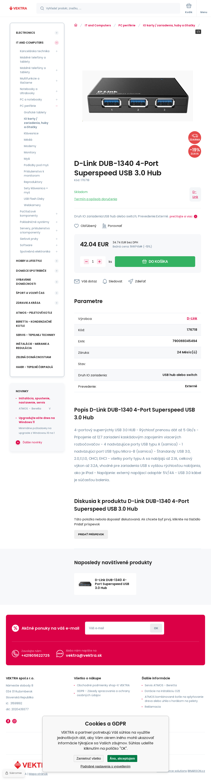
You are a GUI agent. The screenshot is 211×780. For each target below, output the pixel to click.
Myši (27, 159)
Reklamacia (153, 707)
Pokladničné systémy (34, 222)
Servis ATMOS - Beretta (161, 685)
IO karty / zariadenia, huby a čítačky (169, 25)
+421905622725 (35, 655)
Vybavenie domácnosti (26, 282)
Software (26, 245)
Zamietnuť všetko (89, 758)
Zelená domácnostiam (33, 357)
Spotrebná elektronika (35, 251)
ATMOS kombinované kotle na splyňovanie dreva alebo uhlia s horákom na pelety (174, 699)
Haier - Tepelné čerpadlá (34, 367)
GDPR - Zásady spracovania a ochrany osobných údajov (103, 693)
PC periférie (126, 25)
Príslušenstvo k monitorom (34, 173)
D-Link (195, 194)
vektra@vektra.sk (84, 655)
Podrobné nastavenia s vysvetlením (105, 766)
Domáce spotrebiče (31, 271)
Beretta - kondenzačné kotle (34, 324)
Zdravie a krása (28, 303)
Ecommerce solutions (172, 771)
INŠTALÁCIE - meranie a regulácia (32, 346)
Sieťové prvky (29, 239)
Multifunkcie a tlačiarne (29, 80)
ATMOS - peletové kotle (34, 313)
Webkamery (32, 205)
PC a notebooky (31, 99)
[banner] (18, 8)
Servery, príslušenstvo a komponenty (35, 230)
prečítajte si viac (181, 216)
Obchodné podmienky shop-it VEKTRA (103, 685)
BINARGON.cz (196, 771)
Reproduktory (33, 182)
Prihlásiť (156, 628)
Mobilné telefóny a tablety (33, 59)
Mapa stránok (38, 774)
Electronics (25, 33)
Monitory (30, 152)
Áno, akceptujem (122, 758)
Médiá (28, 140)
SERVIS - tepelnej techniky (35, 335)
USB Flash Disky (34, 199)
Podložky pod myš (36, 165)
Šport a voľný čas (30, 293)
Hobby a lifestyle (29, 261)
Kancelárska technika (34, 51)
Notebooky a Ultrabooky (28, 91)
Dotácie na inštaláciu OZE (162, 691)
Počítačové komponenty (29, 213)
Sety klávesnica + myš (36, 190)
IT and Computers (98, 25)
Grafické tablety (35, 112)
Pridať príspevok (91, 534)
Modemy (30, 146)
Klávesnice (31, 133)
